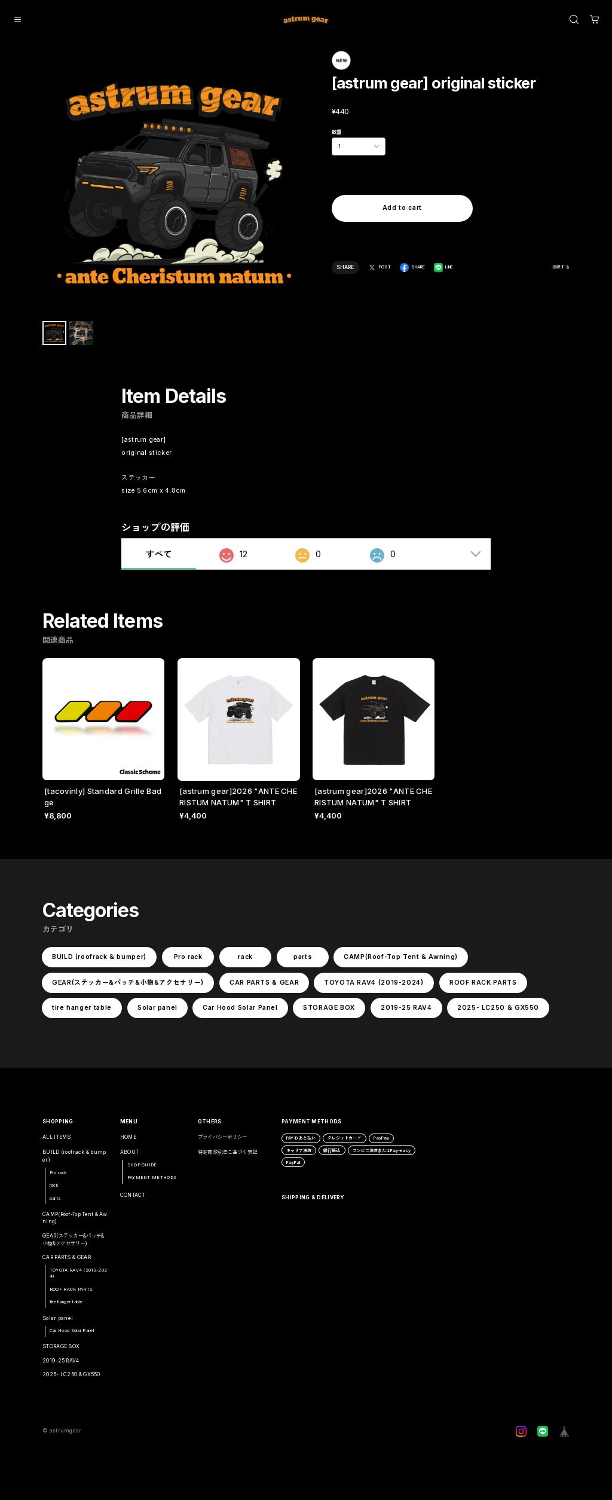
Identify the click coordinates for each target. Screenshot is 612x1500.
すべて (159, 559)
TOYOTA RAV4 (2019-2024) (374, 986)
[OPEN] (574, 19)
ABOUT (129, 1157)
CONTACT (132, 1199)
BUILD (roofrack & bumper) (99, 961)
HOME (128, 1141)
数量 (337, 132)
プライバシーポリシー (222, 1141)
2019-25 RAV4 (406, 1012)
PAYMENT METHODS (151, 1182)
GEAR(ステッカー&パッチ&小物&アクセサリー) (128, 986)
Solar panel (157, 1012)
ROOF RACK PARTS (483, 986)
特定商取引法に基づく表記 (228, 1157)
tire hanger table (82, 1012)
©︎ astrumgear (62, 1435)
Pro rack (187, 961)
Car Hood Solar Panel (240, 1012)
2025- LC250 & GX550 (498, 1012)
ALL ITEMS (56, 1141)
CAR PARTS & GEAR (264, 986)
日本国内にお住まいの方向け (401, 235)
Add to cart (401, 208)
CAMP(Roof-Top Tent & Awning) (401, 961)
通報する (561, 267)
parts (302, 961)
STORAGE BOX (329, 1012)
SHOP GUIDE (142, 1169)
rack (245, 961)
